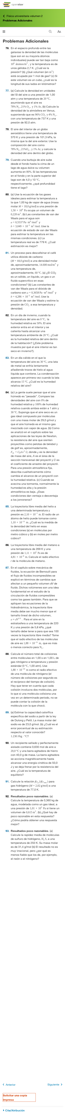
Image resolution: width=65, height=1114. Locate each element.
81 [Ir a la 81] (7, 252)
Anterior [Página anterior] (8, 1084)
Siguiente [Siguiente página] (55, 1084)
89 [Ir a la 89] (7, 712)
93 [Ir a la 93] (7, 830)
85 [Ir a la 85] (7, 506)
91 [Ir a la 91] (7, 781)
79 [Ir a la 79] (7, 159)
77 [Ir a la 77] (7, 90)
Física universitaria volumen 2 (23, 16)
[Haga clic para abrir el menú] (4, 31)
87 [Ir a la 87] (7, 567)
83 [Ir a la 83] (7, 357)
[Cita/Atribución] (32, 1110)
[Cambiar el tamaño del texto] (59, 31)
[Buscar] (50, 31)
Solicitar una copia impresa (15, 1097)
